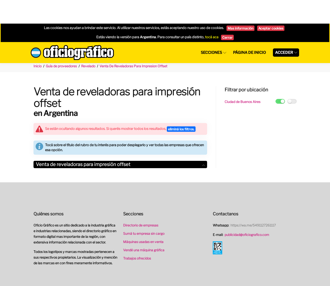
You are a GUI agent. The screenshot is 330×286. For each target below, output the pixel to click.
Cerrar (227, 14)
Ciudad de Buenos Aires (242, 78)
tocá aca (211, 13)
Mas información (240, 5)
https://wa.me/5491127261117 (253, 202)
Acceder (284, 29)
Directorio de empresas (140, 202)
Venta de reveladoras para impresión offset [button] (120, 141)
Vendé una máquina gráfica (143, 226)
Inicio (37, 42)
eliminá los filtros (181, 105)
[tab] (120, 141)
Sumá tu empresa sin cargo (143, 210)
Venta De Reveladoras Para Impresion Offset (133, 42)
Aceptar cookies (270, 5)
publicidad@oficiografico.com (247, 211)
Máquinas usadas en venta (143, 218)
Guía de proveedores (61, 42)
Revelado (88, 42)
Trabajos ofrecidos (137, 235)
